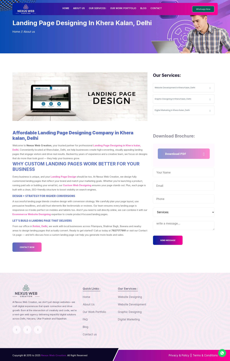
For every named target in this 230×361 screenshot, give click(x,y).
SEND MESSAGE (167, 240)
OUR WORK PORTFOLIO (123, 8)
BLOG (143, 8)
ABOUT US (79, 8)
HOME (65, 8)
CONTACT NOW (27, 257)
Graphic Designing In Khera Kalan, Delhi (183, 100)
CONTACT (156, 8)
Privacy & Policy (179, 355)
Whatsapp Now (203, 9)
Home (16, 32)
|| (191, 355)
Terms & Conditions (205, 355)
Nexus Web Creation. (54, 355)
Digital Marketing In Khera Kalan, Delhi (183, 111)
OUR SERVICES (97, 8)
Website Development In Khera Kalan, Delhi (183, 88)
